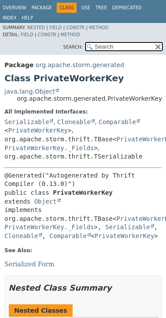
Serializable (26, 121)
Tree (101, 7)
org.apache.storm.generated (79, 64)
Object (45, 201)
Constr (75, 27)
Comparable (117, 121)
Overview (14, 7)
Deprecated (127, 7)
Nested (36, 27)
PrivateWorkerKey (38, 130)
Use (85, 7)
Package (41, 7)
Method (98, 27)
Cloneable (74, 121)
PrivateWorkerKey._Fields (49, 147)
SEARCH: (73, 47)
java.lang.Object (29, 91)
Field (55, 27)
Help (27, 17)
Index (9, 17)
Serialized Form (29, 264)
